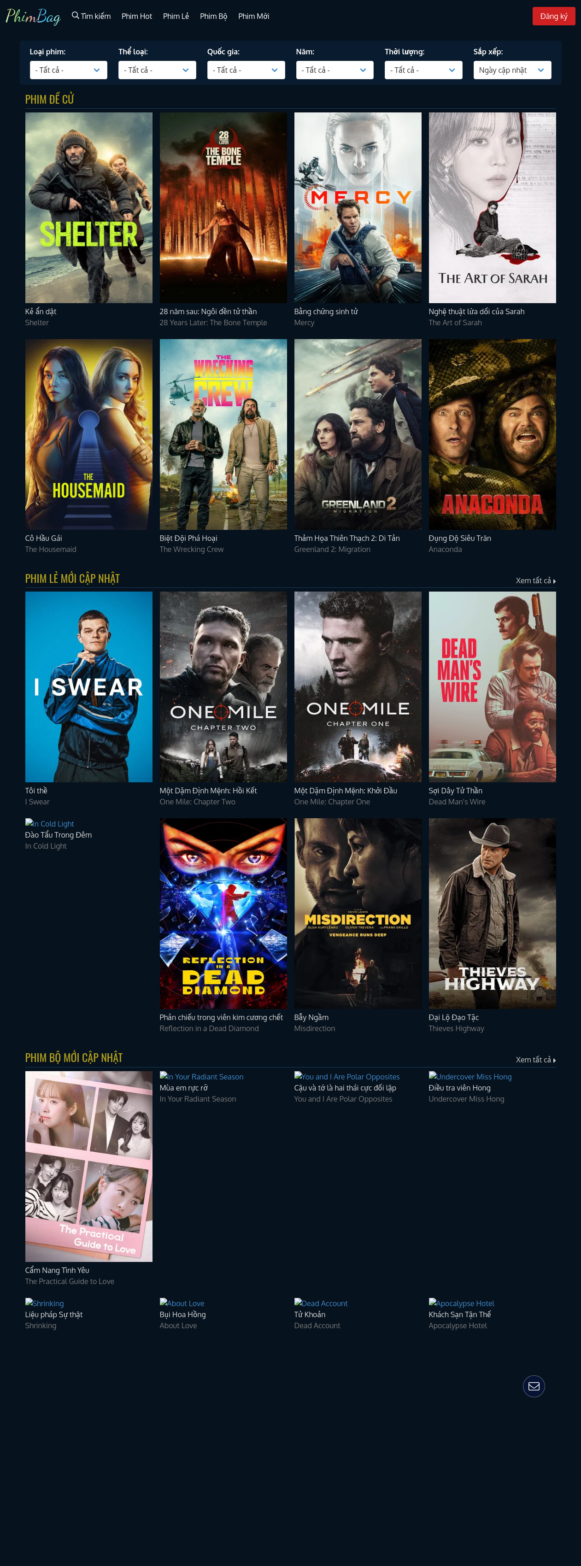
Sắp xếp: (17, 1353)
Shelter (17, 1442)
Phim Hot (18, 1212)
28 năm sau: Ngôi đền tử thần (59, 1479)
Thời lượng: (22, 1334)
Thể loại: (18, 1279)
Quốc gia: (19, 1298)
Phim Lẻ (17, 1222)
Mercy (16, 1554)
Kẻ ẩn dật (23, 1423)
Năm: (12, 1316)
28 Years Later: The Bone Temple (65, 1497)
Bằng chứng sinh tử (41, 1535)
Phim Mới (19, 1242)
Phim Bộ (17, 1232)
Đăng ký (16, 1251)
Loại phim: (20, 1260)
